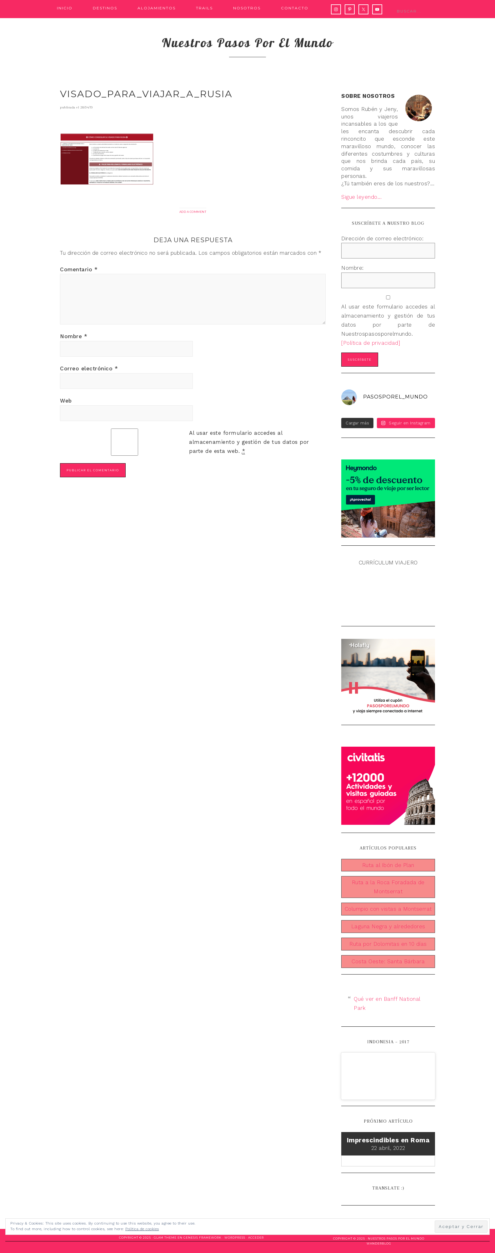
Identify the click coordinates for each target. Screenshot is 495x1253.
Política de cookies (142, 1229)
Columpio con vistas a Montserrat (388, 909)
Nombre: (352, 268)
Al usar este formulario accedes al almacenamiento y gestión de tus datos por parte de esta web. (249, 442)
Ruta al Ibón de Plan (388, 865)
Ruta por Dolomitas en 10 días (388, 944)
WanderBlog (379, 1243)
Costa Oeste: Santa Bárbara (388, 961)
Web (66, 401)
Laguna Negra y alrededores (388, 926)
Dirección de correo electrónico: (382, 238)
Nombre (73, 336)
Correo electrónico (89, 368)
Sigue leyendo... (361, 197)
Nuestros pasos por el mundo (247, 42)
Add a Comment (193, 211)
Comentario (79, 269)
